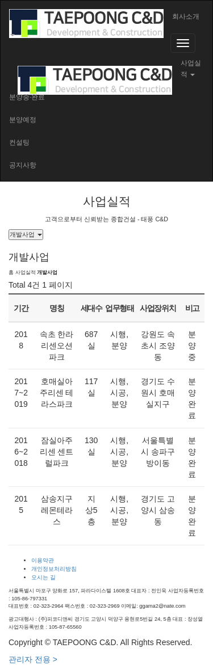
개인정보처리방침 (54, 569)
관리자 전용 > (33, 659)
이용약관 (42, 560)
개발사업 (26, 234)
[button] (106, 26)
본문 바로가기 (0, 0)
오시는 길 (43, 577)
